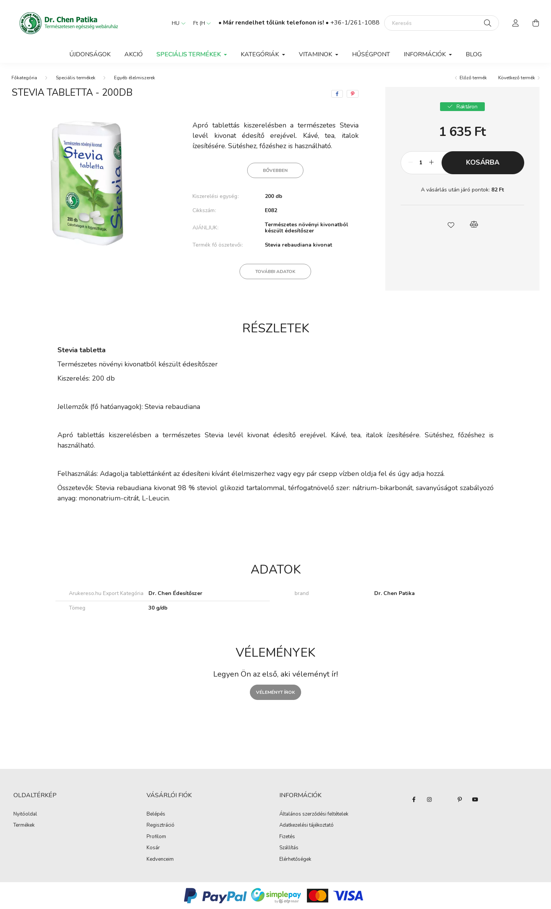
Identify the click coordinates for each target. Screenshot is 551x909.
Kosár (153, 848)
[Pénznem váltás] (200, 23)
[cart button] (535, 23)
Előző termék (473, 78)
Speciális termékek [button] (189, 54)
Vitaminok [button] (316, 54)
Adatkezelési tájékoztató (306, 825)
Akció (133, 54)
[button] (450, 224)
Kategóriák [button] (260, 54)
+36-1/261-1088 (355, 22)
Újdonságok (90, 54)
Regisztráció (160, 825)
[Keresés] (441, 23)
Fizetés (287, 837)
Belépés (156, 814)
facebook (414, 799)
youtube (475, 799)
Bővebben (275, 170)
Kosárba (482, 162)
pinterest (460, 799)
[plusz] (431, 162)
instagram (429, 799)
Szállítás (288, 848)
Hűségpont (371, 54)
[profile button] (515, 23)
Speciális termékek (75, 78)
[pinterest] (353, 94)
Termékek (23, 825)
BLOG (474, 54)
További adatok (275, 271)
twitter (444, 799)
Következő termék (516, 78)
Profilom (156, 837)
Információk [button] (425, 54)
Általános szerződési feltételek (313, 814)
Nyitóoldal (25, 814)
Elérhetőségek (295, 860)
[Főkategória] (24, 78)
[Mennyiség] (421, 163)
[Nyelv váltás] (177, 23)
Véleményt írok (275, 692)
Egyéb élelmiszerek (134, 78)
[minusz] (410, 162)
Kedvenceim (160, 860)
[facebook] (337, 94)
